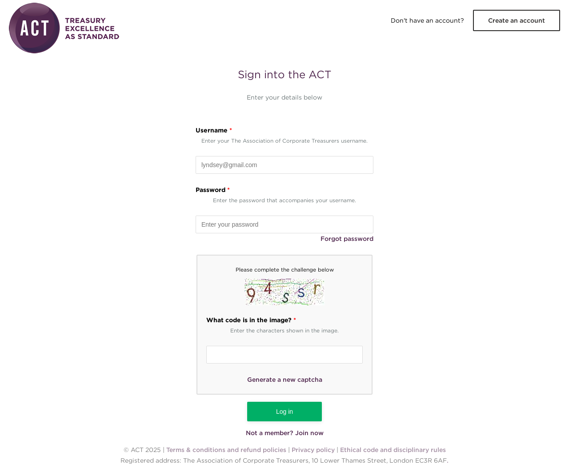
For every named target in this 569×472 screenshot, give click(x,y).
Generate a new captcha (284, 380)
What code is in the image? (251, 320)
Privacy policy (313, 450)
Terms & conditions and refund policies (226, 450)
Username (214, 130)
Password (213, 190)
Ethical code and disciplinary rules (393, 450)
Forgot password (347, 239)
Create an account (516, 20)
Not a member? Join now (285, 433)
